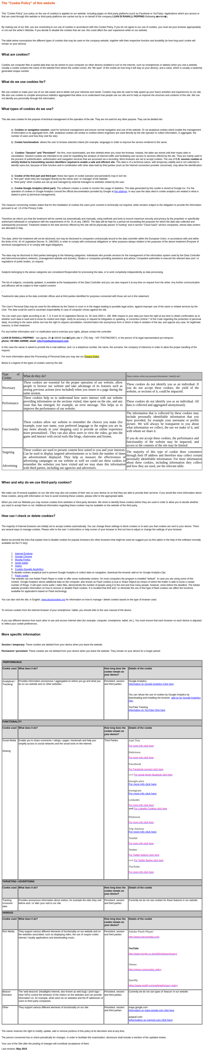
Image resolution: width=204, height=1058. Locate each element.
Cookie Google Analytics (29, 569)
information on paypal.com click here (151, 1020)
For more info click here (142, 784)
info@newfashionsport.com (53, 341)
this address (120, 191)
